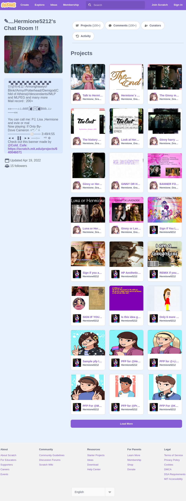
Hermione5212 (167, 232)
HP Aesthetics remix (131, 272)
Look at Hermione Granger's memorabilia (131, 139)
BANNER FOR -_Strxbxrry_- (169, 184)
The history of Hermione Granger (93, 139)
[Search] (90, 5)
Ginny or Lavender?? (131, 228)
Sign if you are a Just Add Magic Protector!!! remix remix (93, 272)
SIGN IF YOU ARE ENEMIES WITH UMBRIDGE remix (93, 317)
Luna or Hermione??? (93, 228)
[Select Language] (93, 492)
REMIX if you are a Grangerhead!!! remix (169, 272)
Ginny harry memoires (169, 139)
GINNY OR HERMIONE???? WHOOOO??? (131, 184)
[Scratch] (8, 5)
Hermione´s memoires (131, 95)
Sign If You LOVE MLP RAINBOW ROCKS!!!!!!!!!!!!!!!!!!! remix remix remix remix (169, 228)
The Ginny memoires (169, 95)
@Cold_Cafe (17, 145)
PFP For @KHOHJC (169, 405)
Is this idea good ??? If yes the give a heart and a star (131, 317)
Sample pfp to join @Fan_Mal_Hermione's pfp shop (93, 361)
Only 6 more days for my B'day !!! (169, 317)
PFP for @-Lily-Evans (169, 361)
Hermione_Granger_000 (93, 99)
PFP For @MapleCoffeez (93, 405)
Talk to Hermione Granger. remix (93, 95)
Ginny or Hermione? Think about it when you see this (93, 184)
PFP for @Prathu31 (131, 405)
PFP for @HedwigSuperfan (131, 361)
